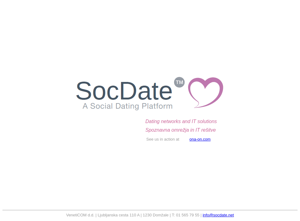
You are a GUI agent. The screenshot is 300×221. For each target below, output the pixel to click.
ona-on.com (200, 139)
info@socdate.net (218, 215)
